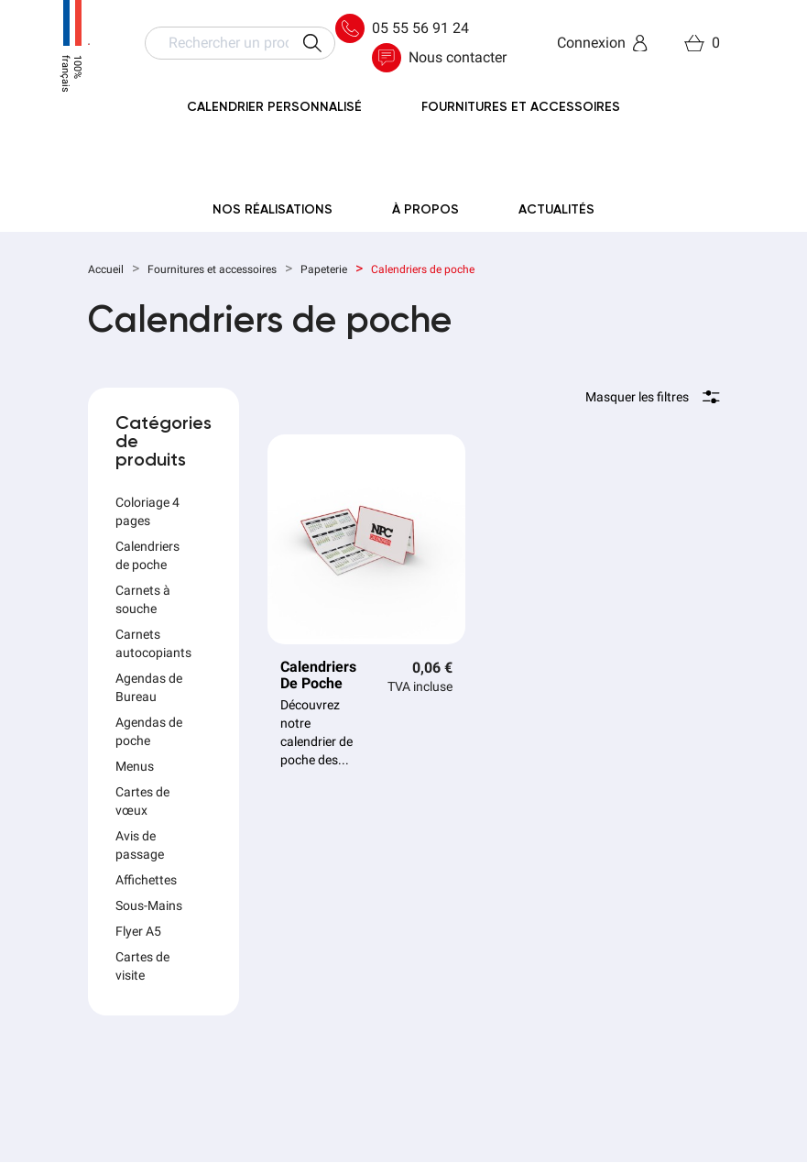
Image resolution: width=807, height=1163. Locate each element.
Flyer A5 (138, 931)
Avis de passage (139, 844)
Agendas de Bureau (148, 687)
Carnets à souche (142, 599)
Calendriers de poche (147, 555)
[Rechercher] (240, 43)
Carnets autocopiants (153, 643)
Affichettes (146, 879)
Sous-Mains (148, 905)
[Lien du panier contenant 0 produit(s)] (702, 43)
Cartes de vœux (142, 800)
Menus (134, 766)
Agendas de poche (148, 731)
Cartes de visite (142, 965)
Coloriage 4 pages (147, 511)
